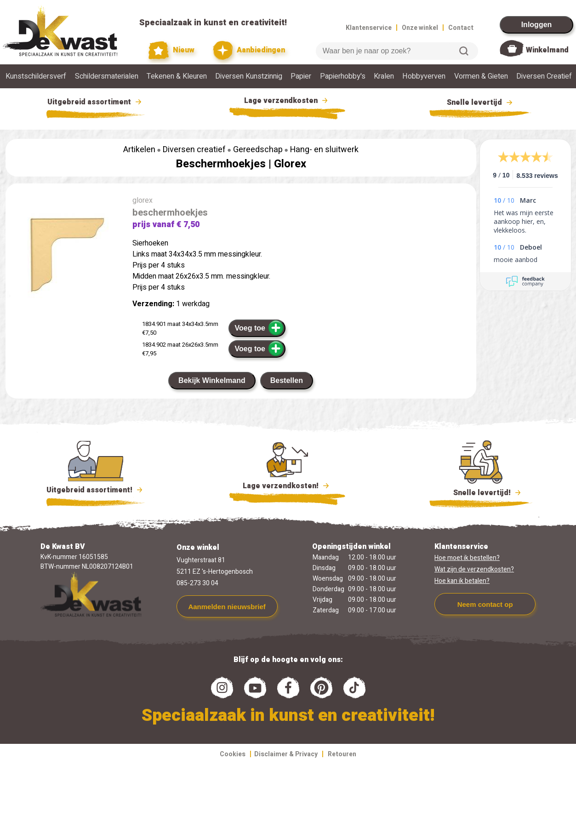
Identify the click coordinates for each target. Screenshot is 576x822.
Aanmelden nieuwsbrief (226, 607)
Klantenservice (369, 28)
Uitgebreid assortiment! (95, 490)
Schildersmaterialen (106, 76)
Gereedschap (258, 149)
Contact (460, 28)
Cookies (232, 754)
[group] (64, 255)
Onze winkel (420, 28)
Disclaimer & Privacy (286, 754)
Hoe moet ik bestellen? (467, 558)
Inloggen (536, 25)
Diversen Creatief (544, 76)
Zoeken (464, 51)
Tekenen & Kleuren (177, 76)
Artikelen (139, 149)
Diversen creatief (194, 149)
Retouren (342, 754)
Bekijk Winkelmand (211, 380)
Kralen (384, 76)
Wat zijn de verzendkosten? (474, 569)
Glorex (290, 164)
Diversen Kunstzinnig (248, 76)
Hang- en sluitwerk (324, 149)
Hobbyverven (423, 76)
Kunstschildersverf (36, 76)
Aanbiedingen (249, 50)
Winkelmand (547, 50)
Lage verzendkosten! (287, 487)
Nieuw (171, 50)
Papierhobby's (342, 76)
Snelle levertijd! (481, 492)
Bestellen (286, 380)
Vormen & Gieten (481, 76)
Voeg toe (259, 328)
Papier (301, 76)
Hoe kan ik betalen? (462, 581)
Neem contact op (485, 604)
